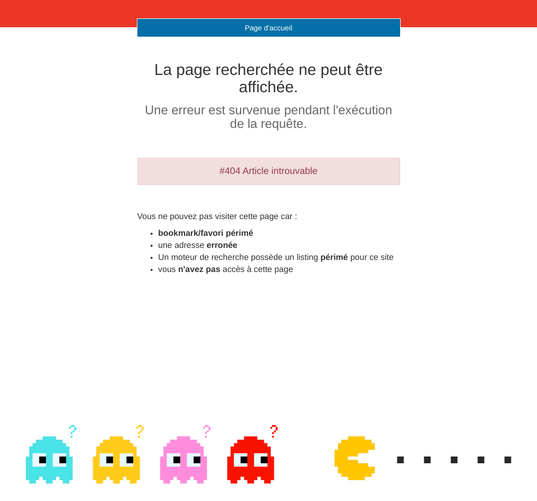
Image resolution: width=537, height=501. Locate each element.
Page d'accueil (269, 28)
